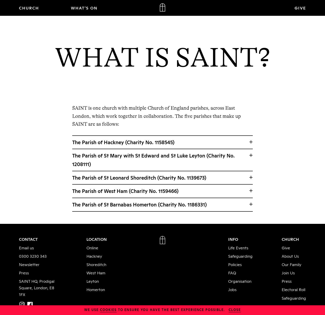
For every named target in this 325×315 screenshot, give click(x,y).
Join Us (288, 272)
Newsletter (29, 264)
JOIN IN (253, 7)
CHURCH (29, 7)
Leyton (92, 281)
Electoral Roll (293, 289)
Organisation (239, 281)
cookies (108, 309)
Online (92, 247)
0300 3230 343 (33, 256)
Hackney (94, 256)
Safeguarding (240, 256)
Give (286, 247)
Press (24, 272)
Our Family (291, 264)
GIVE (300, 7)
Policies (235, 264)
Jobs (232, 289)
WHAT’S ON (84, 7)
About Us (290, 256)
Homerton (95, 289)
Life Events (238, 247)
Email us (26, 247)
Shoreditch (96, 264)
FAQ (232, 272)
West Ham (95, 272)
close (235, 309)
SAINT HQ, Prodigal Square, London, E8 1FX (36, 287)
